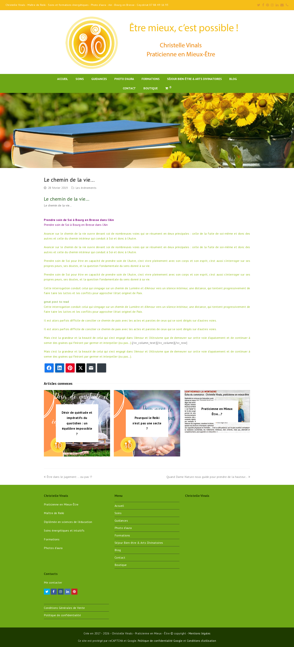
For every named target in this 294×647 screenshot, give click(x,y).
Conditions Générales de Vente (64, 608)
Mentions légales (200, 633)
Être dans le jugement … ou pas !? (68, 477)
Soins (118, 513)
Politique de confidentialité (62, 615)
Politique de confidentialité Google (160, 640)
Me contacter (53, 582)
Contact (120, 557)
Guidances (121, 520)
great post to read (56, 302)
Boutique (121, 565)
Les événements (86, 188)
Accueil (119, 506)
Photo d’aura (123, 528)
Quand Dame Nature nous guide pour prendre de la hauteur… (208, 477)
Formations (122, 535)
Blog (118, 550)
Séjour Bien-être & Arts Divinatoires (139, 543)
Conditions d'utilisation (201, 640)
